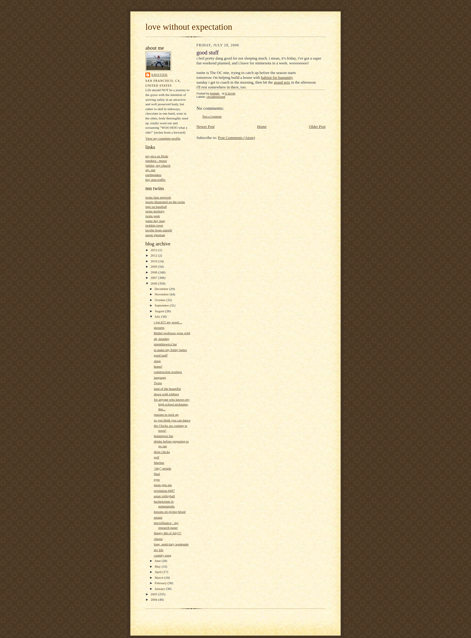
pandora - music (156, 160)
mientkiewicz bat (165, 344)
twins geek (152, 216)
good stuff (160, 355)
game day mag (155, 221)
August (160, 311)
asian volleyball (164, 496)
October (160, 300)
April (159, 572)
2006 (154, 283)
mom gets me (163, 485)
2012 (154, 255)
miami (158, 517)
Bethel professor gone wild (172, 333)
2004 (154, 599)
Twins (158, 383)
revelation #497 (164, 490)
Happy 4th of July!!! (167, 533)
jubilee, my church (157, 165)
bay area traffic (155, 179)
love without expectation (188, 27)
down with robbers (166, 394)
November (162, 294)
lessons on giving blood (170, 511)
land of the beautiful (167, 388)
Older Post (317, 126)
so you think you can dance (172, 420)
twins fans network (158, 197)
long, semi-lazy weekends (171, 544)
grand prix (282, 82)
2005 (154, 594)
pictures (159, 327)
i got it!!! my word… (168, 322)
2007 (154, 277)
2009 (154, 266)
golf (156, 457)
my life (158, 550)
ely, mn (150, 170)
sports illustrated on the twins (165, 202)
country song (162, 555)
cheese (158, 539)
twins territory (155, 211)
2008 (154, 272)
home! (158, 366)
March (159, 577)
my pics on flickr (156, 156)
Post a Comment (212, 116)
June (158, 560)
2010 (154, 261)
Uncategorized (216, 96)
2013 (154, 250)
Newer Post (205, 126)
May (158, 566)
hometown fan (163, 436)
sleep (157, 361)
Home (262, 126)
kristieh (159, 74)
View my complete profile (163, 138)
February (161, 583)
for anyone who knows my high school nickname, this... (172, 404)
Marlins (159, 462)
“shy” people (162, 468)
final (157, 474)
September (162, 305)
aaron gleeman (155, 235)
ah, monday (161, 339)
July (158, 316)
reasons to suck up (166, 414)
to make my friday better (170, 350)
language (160, 377)
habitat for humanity (277, 77)
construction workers (168, 372)
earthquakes (153, 175)
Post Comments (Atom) (236, 137)
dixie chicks (162, 452)
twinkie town (154, 225)
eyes (157, 479)
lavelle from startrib (158, 230)
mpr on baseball (156, 206)
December (162, 289)
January (160, 588)
